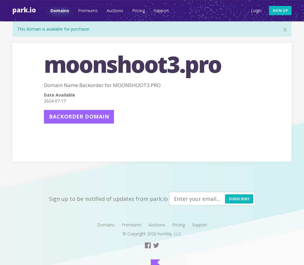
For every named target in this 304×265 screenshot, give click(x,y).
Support (161, 10)
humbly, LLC (169, 233)
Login (256, 10)
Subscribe (239, 198)
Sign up (280, 10)
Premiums (88, 10)
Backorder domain (79, 116)
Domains (59, 10)
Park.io (24, 9)
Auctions (115, 10)
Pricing (138, 10)
